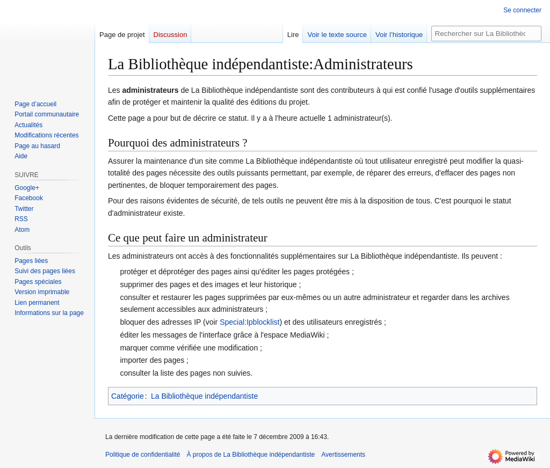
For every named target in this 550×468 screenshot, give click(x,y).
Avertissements (343, 454)
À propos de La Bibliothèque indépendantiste (250, 454)
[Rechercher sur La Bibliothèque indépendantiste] (486, 33)
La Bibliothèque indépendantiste (204, 396)
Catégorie (127, 396)
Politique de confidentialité (142, 454)
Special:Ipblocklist (249, 322)
